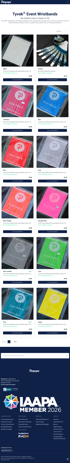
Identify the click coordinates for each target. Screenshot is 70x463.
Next (15, 341)
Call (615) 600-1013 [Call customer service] (58, 421)
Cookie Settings (57, 436)
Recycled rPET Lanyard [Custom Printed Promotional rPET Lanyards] (6, 421)
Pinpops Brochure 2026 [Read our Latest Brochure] (59, 438)
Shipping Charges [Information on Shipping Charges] (57, 426)
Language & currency (6, 447)
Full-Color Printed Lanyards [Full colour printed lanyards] (7, 424)
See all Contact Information (8, 384)
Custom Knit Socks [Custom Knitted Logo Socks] (22, 419)
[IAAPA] (35, 402)
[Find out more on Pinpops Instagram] (67, 459)
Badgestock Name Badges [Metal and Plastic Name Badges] (42, 424)
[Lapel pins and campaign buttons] (26, 436)
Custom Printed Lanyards (7, 419)
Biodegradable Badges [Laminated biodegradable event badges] (6, 426)
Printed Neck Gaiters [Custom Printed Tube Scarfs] (23, 424)
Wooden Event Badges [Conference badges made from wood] (6, 429)
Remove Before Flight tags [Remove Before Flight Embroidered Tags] (24, 421)
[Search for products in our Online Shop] (32, 355)
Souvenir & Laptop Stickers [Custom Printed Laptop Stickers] (24, 426)
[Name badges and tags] (26, 433)
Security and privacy (58, 434)
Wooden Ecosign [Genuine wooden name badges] (40, 421)
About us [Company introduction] (55, 424)
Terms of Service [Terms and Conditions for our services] (57, 431)
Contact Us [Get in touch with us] (56, 419)
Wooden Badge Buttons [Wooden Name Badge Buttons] (42, 419)
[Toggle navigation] (67, 2)
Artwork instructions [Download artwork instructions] (58, 429)
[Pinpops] (6, 2)
